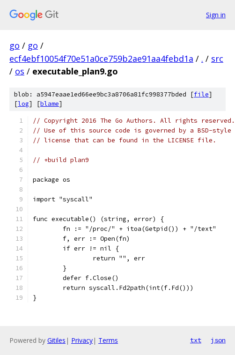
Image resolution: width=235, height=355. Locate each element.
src (217, 58)
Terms (108, 340)
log (23, 104)
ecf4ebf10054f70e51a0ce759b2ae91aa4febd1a (101, 58)
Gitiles (56, 340)
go (14, 45)
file (201, 94)
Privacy (82, 340)
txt (195, 340)
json (218, 340)
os (19, 71)
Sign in (216, 14)
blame (49, 104)
